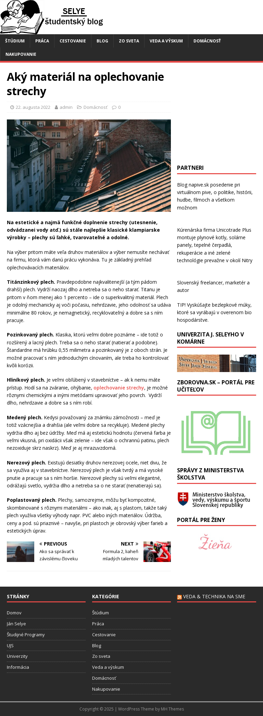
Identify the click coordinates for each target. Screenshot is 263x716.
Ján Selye (16, 624)
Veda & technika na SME (214, 596)
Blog (102, 41)
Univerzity (17, 656)
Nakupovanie (20, 54)
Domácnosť (207, 41)
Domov (14, 613)
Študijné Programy (26, 634)
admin (66, 107)
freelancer (211, 282)
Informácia (18, 667)
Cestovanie (73, 41)
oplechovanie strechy (118, 387)
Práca (42, 41)
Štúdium (15, 41)
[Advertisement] (220, 112)
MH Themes (172, 709)
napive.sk (199, 184)
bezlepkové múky (231, 305)
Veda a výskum (166, 41)
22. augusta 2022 (33, 107)
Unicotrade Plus (233, 230)
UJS (10, 645)
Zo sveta (129, 41)
